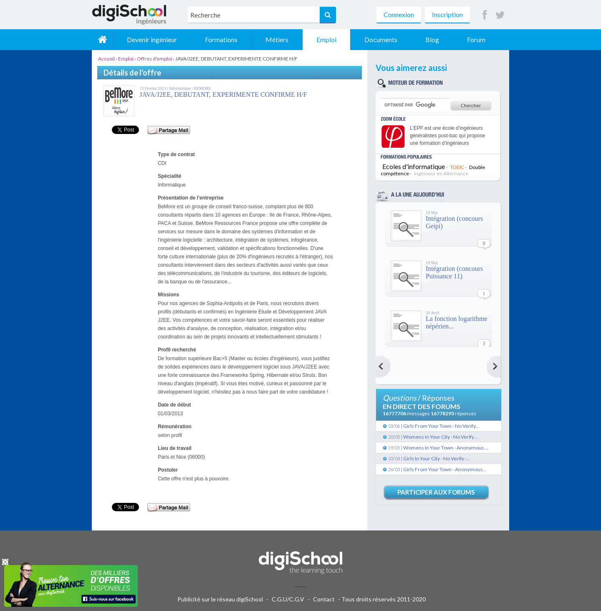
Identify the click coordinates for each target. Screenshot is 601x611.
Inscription (447, 14)
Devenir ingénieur (152, 39)
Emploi (326, 39)
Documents (380, 39)
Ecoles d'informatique (413, 166)
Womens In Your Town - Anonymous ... (446, 447)
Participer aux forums (436, 492)
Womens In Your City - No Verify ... (441, 437)
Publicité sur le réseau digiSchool (220, 599)
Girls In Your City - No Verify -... (436, 458)
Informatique (180, 88)
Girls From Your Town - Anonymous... (444, 469)
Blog (432, 39)
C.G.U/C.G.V (288, 599)
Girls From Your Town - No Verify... (441, 426)
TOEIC (457, 167)
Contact (324, 599)
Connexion (399, 14)
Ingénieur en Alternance (441, 173)
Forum (476, 39)
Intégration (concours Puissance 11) (454, 272)
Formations (221, 39)
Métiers (276, 39)
